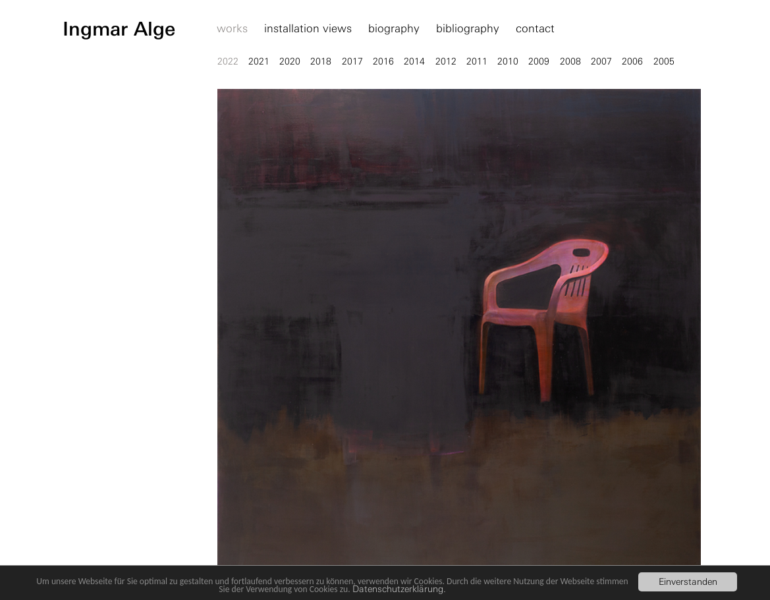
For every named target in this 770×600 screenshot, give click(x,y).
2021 (258, 61)
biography (394, 29)
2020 (289, 61)
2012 (445, 61)
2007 (601, 61)
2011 (476, 61)
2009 (538, 61)
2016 (383, 61)
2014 (414, 61)
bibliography (467, 29)
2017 (352, 61)
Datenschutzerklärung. (399, 589)
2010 (507, 61)
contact (535, 29)
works (232, 29)
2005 (663, 61)
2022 (227, 61)
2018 (320, 61)
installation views (308, 29)
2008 (570, 61)
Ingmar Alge (119, 29)
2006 (632, 61)
